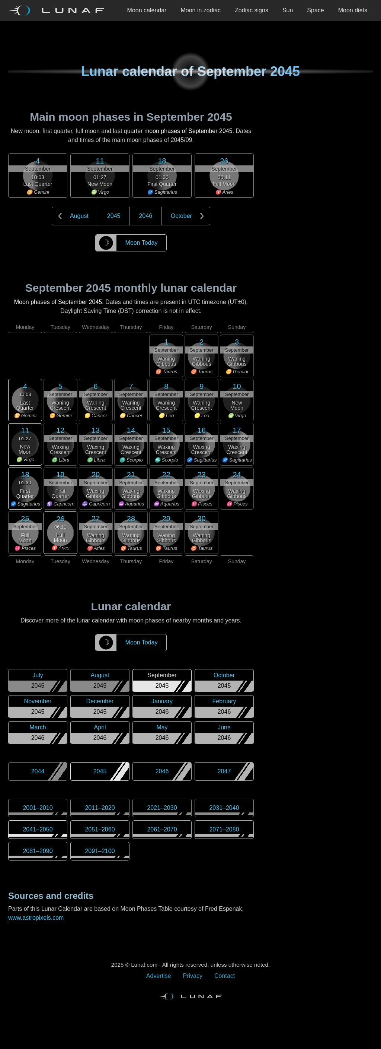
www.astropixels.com (36, 918)
